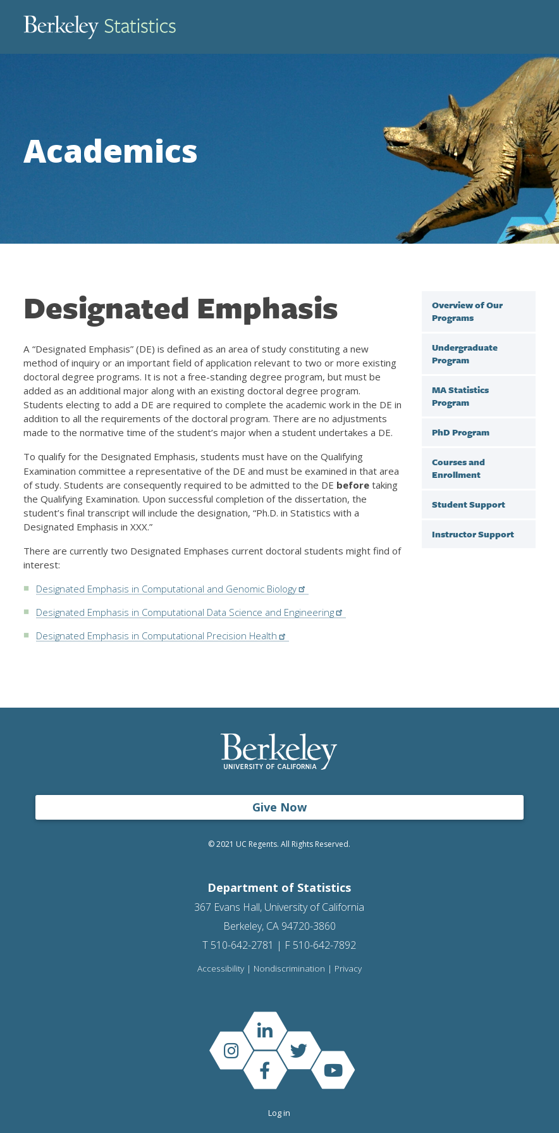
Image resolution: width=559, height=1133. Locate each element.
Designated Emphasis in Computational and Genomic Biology (173, 588)
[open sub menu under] (523, 347)
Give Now (279, 807)
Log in (279, 1112)
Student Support (468, 504)
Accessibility (220, 969)
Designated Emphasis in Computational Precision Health (164, 635)
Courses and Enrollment (458, 468)
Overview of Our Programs (467, 311)
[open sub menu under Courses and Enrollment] (523, 461)
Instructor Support (473, 534)
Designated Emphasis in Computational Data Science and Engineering (192, 612)
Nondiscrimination (289, 969)
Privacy (348, 969)
